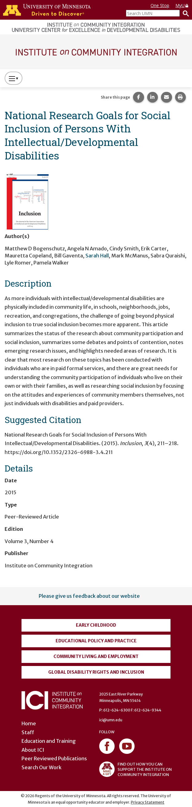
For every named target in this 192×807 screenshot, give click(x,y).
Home (29, 723)
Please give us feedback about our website (89, 596)
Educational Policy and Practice (96, 641)
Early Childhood (96, 625)
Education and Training (49, 741)
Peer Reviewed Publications (54, 758)
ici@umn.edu (110, 720)
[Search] (184, 13)
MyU (182, 5)
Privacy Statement (147, 802)
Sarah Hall (97, 256)
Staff (28, 732)
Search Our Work (41, 767)
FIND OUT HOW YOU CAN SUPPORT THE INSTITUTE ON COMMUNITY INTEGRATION (135, 769)
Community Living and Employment (96, 656)
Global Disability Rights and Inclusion (96, 672)
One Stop (160, 5)
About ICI (33, 750)
